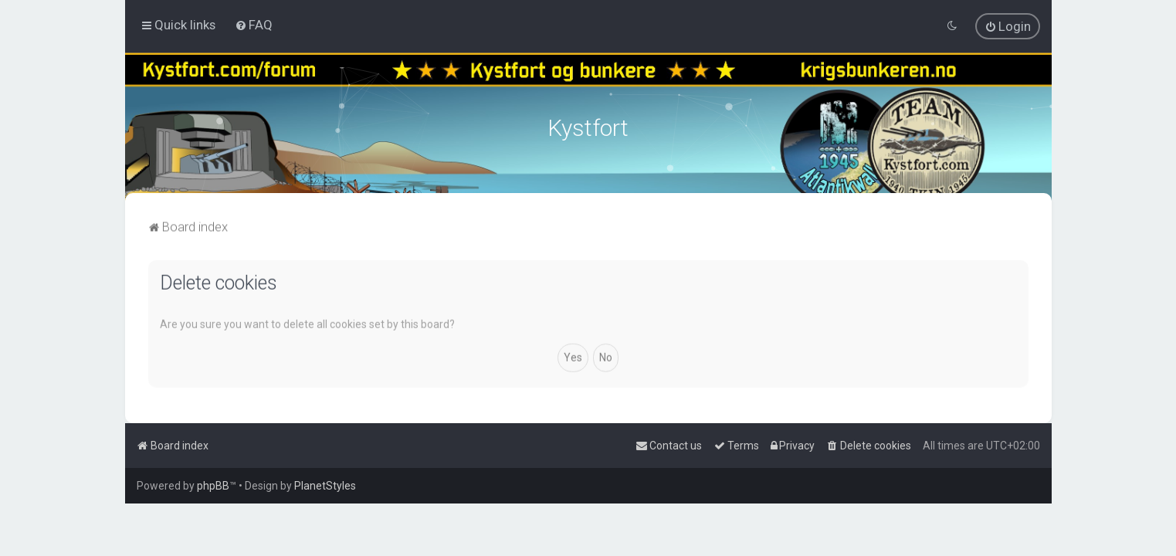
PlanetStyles (325, 486)
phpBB (213, 486)
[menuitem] (253, 24)
